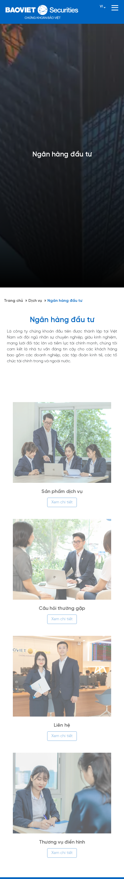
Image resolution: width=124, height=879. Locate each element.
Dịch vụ (35, 301)
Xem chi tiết (61, 505)
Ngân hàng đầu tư (65, 301)
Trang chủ (13, 301)
